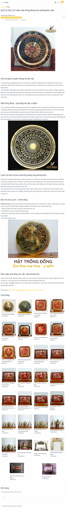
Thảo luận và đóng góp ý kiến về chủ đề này (12, 17)
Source (21, 506)
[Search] (58, 2)
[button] (56, 2)
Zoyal (6, 2)
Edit (24, 506)
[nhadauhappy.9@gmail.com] (9, 15)
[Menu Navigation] (3, 2)
